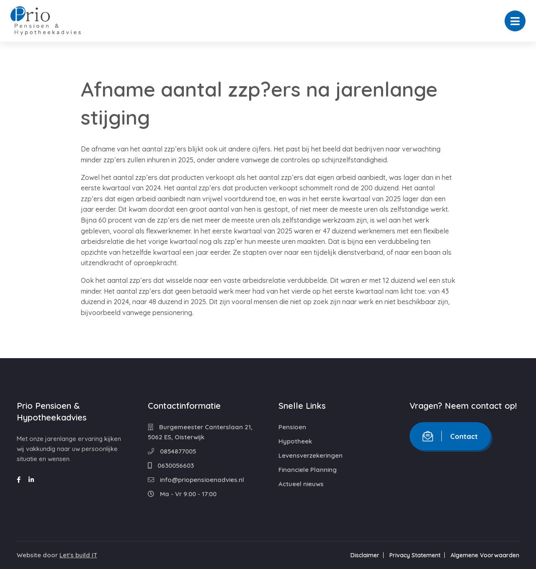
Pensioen (292, 427)
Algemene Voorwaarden (485, 555)
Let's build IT (78, 555)
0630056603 (171, 465)
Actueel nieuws (301, 484)
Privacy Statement (415, 555)
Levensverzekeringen (310, 455)
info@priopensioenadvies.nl (196, 480)
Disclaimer (364, 555)
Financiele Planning (307, 470)
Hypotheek (295, 441)
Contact (450, 436)
